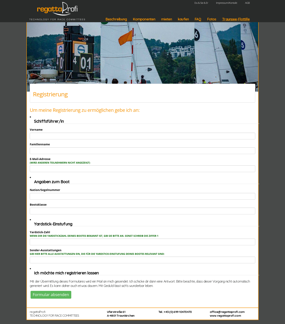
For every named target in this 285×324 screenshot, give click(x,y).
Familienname (40, 144)
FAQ (198, 19)
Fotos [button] (211, 19)
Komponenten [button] (144, 19)
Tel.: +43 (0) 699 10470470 (175, 312)
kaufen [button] (183, 19)
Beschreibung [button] (116, 19)
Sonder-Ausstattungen (97, 252)
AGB (247, 3)
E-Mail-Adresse (60, 160)
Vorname (36, 129)
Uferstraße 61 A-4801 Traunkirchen (121, 314)
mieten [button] (166, 19)
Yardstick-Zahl (94, 234)
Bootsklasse (38, 204)
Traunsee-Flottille (236, 19)
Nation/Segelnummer (45, 190)
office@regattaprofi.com (227, 312)
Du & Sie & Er (201, 3)
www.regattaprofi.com (225, 315)
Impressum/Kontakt (226, 3)
